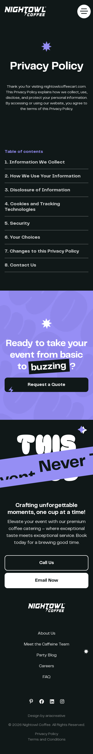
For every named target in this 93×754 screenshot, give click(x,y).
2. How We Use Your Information (43, 176)
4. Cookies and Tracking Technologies (32, 207)
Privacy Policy (46, 734)
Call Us (46, 563)
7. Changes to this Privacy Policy (42, 251)
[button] (84, 11)
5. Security (17, 224)
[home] (24, 11)
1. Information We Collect (35, 162)
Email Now (46, 581)
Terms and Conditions (47, 739)
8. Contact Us (20, 265)
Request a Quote (46, 385)
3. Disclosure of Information (37, 190)
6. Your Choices (22, 238)
